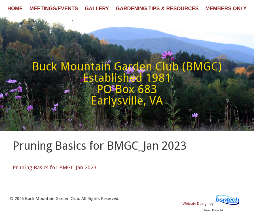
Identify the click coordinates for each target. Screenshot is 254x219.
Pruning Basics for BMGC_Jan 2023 (55, 167)
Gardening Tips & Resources (157, 8)
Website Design (196, 203)
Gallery (97, 8)
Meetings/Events (53, 8)
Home (15, 8)
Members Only (226, 8)
